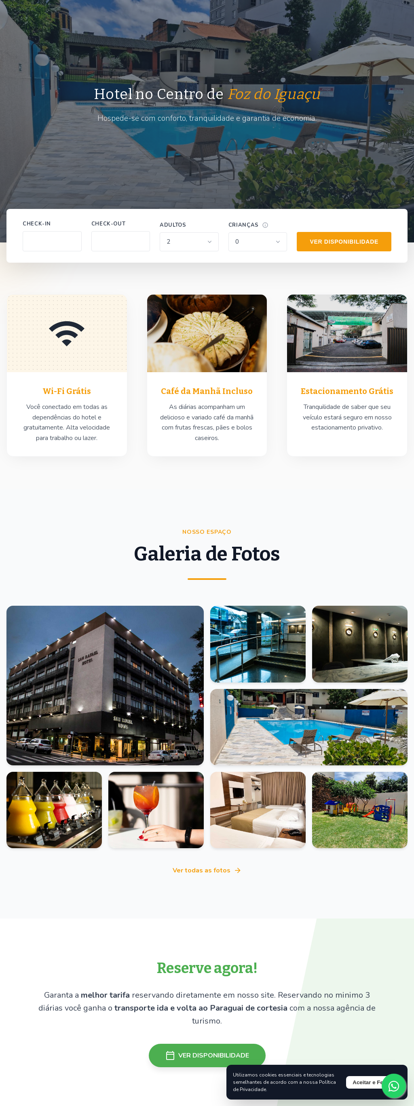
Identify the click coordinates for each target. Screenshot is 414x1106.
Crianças (243, 225)
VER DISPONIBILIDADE (344, 241)
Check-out (108, 224)
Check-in (37, 224)
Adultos (173, 225)
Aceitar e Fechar (374, 1082)
